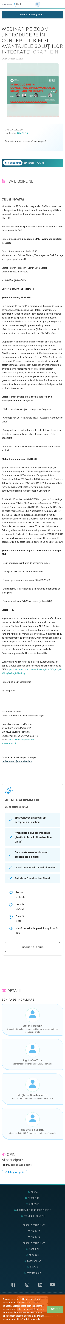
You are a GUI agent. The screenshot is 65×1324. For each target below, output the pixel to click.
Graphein (22, 133)
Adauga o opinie (14, 1172)
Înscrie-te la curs (32, 947)
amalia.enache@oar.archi (21, 739)
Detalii (29, 163)
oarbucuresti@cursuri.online (17, 761)
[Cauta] (27, 4)
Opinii (41, 163)
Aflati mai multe (32, 1319)
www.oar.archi (9, 743)
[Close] (55, 1309)
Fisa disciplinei (13, 163)
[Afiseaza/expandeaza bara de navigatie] (60, 4)
